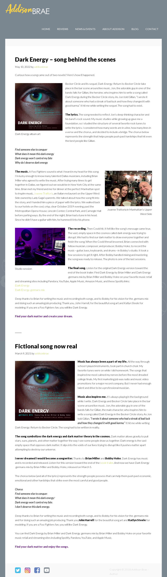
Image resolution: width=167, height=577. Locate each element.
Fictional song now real (46, 346)
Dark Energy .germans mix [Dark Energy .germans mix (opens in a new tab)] (30, 290)
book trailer (106, 462)
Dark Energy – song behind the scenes (65, 59)
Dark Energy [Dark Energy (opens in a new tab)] (22, 285)
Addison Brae (31, 9)
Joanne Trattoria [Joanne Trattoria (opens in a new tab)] (43, 193)
